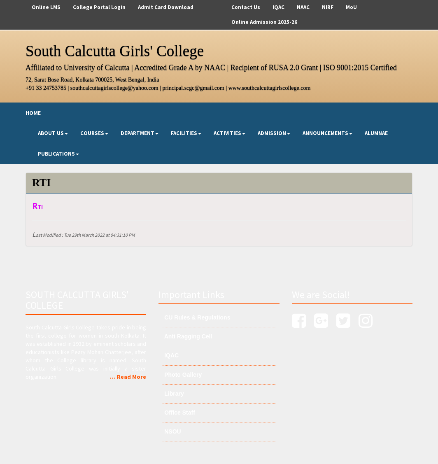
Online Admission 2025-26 (264, 22)
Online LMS (46, 7)
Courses (94, 133)
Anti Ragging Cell (187, 336)
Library (173, 393)
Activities (229, 133)
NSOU (172, 431)
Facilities (186, 133)
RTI (37, 206)
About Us (53, 133)
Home (33, 113)
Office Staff (179, 412)
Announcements (327, 133)
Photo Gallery (182, 374)
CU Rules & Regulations (196, 317)
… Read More (128, 376)
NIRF (327, 7)
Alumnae (376, 133)
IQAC (278, 7)
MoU (351, 7)
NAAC (303, 7)
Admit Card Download (165, 7)
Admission (274, 133)
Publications (58, 153)
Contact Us (245, 7)
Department (139, 133)
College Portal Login (99, 7)
